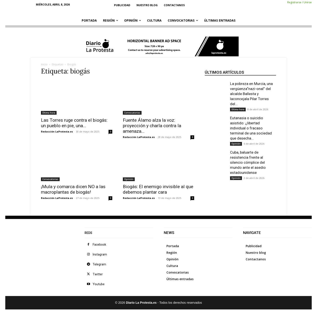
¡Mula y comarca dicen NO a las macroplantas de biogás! (73, 189)
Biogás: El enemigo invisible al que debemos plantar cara (158, 189)
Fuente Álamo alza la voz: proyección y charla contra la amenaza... (152, 126)
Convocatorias (132, 112)
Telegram (99, 264)
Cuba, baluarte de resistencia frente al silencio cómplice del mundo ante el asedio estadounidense (248, 162)
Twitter (98, 274)
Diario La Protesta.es (141, 302)
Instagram (100, 254)
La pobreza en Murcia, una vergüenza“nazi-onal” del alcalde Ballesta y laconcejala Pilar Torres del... (251, 93)
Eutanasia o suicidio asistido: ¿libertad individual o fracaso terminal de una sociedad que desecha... (251, 128)
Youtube (99, 284)
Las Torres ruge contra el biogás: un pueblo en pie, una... (74, 123)
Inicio (44, 64)
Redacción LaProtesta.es (57, 131)
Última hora (48, 112)
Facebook (99, 244)
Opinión (128, 179)
